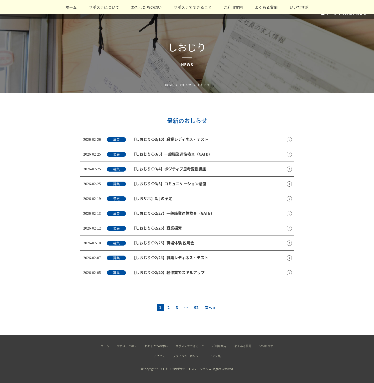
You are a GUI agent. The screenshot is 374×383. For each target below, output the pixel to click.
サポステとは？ (127, 346)
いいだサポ (299, 7)
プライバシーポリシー (187, 356)
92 (196, 307)
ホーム (71, 7)
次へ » (210, 307)
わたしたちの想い (146, 7)
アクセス (159, 356)
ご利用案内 (233, 7)
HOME (169, 85)
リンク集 (215, 356)
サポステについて (104, 7)
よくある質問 (266, 7)
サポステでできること (193, 7)
